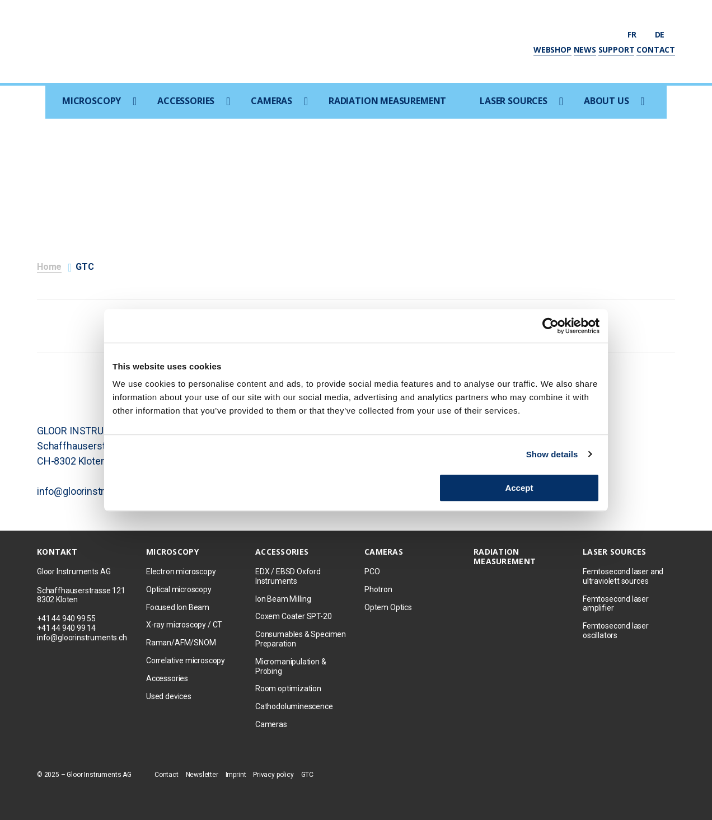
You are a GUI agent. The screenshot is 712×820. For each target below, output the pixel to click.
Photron (378, 589)
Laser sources (513, 101)
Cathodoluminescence (294, 706)
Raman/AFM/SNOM (181, 642)
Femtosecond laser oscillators (616, 630)
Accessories (185, 101)
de (665, 34)
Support (616, 49)
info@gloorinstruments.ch (82, 637)
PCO (372, 571)
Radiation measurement (387, 101)
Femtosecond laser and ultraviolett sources (623, 576)
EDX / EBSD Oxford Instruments (288, 576)
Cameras (271, 101)
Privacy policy (273, 775)
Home (49, 266)
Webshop (552, 49)
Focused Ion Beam (177, 607)
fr (637, 34)
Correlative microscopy (185, 660)
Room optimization (288, 688)
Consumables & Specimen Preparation (300, 639)
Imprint (236, 775)
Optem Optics (388, 607)
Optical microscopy (179, 589)
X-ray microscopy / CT (184, 624)
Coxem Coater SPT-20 (293, 616)
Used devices (168, 696)
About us (606, 101)
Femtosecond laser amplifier (616, 603)
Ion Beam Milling (283, 598)
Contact (655, 49)
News (585, 49)
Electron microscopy (181, 571)
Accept (519, 488)
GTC (307, 775)
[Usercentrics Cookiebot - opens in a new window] (550, 325)
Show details (552, 454)
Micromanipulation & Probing (290, 666)
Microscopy (91, 101)
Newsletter (202, 775)
